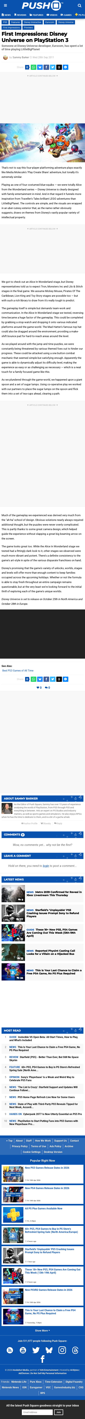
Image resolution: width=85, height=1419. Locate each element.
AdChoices (24, 1373)
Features (15, 22)
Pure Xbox (35, 1381)
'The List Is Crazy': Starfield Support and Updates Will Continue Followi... (43, 1089)
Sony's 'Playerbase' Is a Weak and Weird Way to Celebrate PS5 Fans (41, 1079)
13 (20, 958)
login (46, 866)
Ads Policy (55, 1146)
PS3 (5, 22)
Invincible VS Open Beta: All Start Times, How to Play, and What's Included (43, 1039)
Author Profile (29, 823)
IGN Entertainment (49, 1370)
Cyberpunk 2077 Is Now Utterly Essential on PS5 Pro (45, 1114)
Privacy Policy (20, 1146)
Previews (28, 27)
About (19, 1140)
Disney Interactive (32, 22)
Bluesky (46, 823)
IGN (24, 1387)
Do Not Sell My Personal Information (49, 1373)
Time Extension (53, 1381)
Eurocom (49, 22)
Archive (69, 1146)
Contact (74, 1140)
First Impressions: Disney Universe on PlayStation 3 (35, 37)
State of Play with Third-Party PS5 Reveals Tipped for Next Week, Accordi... (43, 1106)
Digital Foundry (74, 1381)
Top (9, 1140)
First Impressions (11, 27)
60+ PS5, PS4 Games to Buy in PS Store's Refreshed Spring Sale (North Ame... (44, 1069)
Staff (29, 1140)
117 (19, 919)
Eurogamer (36, 1387)
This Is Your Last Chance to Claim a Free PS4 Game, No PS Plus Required (44, 1049)
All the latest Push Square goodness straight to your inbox (42, 1405)
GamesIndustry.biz (64, 1387)
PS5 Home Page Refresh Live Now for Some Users (42, 1097)
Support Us (60, 1140)
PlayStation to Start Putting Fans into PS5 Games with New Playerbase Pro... (43, 1123)
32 (20, 938)
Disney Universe (65, 22)
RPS (42, 1393)
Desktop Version (53, 1152)
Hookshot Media (21, 1370)
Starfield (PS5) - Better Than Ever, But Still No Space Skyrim (44, 1059)
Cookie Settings (32, 1152)
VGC (48, 1387)
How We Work (43, 1140)
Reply (58, 823)
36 (20, 978)
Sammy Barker (21, 57)
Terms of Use (38, 1146)
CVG (81, 1387)
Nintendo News (10, 1387)
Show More (42, 1330)
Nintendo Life (19, 1381)
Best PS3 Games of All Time (17, 670)
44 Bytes (74, 1370)
